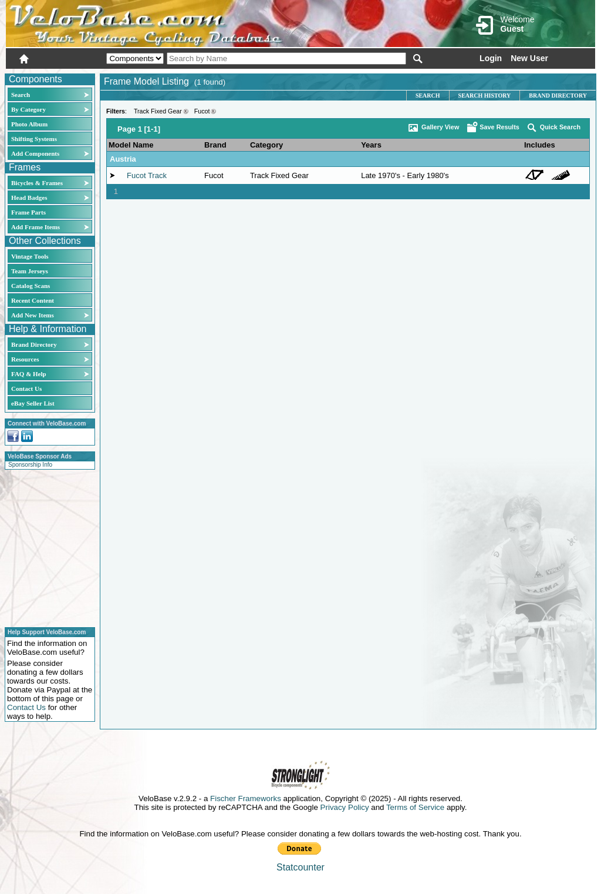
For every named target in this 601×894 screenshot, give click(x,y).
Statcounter (300, 867)
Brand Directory (34, 344)
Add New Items (32, 315)
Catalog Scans (30, 285)
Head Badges (29, 197)
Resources (25, 359)
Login (491, 58)
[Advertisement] (46, 546)
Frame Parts (28, 212)
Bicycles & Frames (38, 182)
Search (20, 94)
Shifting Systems (34, 138)
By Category (28, 109)
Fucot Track (147, 175)
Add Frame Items (35, 226)
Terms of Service (415, 807)
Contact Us (26, 388)
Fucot (202, 111)
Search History (484, 95)
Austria (123, 159)
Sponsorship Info (30, 464)
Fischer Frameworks (245, 798)
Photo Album (29, 124)
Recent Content (32, 300)
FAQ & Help (28, 373)
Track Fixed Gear (158, 111)
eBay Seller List (33, 403)
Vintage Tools (29, 256)
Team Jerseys (29, 270)
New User (529, 58)
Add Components (35, 153)
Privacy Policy (344, 807)
